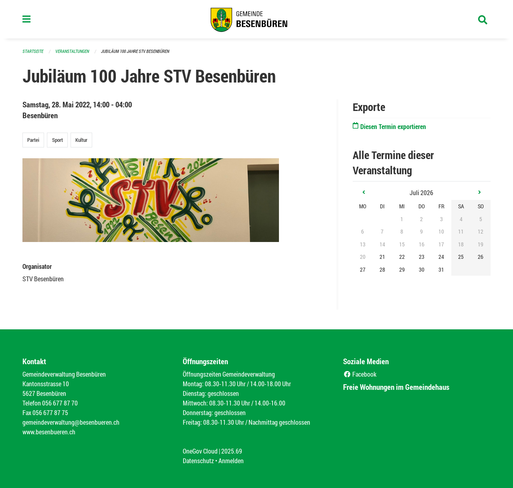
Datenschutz (198, 460)
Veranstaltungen (72, 51)
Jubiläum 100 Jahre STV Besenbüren (135, 51)
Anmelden (231, 460)
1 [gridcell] (401, 219)
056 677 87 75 (50, 412)
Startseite (32, 51)
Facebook (359, 374)
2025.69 (231, 451)
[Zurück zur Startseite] (256, 19)
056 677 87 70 (60, 403)
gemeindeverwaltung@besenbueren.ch (70, 422)
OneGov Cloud (200, 451)
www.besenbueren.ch (48, 432)
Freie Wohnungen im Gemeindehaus (396, 387)
